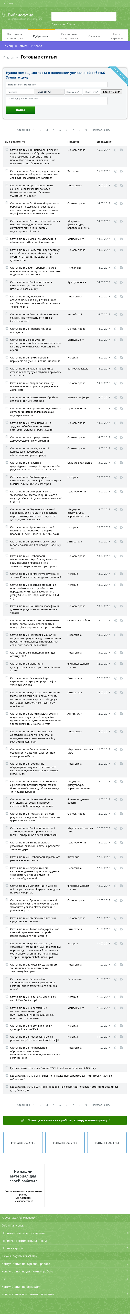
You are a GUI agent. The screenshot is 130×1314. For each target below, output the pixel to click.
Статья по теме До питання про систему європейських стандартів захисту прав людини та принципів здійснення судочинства (35, 255)
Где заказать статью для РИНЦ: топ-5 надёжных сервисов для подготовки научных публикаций (61, 1077)
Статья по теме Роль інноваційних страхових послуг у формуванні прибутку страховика (35, 372)
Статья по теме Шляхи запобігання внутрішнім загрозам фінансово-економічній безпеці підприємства (31, 802)
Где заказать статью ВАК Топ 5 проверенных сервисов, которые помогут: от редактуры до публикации (64, 1088)
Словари (94, 36)
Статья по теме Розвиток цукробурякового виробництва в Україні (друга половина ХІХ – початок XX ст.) (35, 466)
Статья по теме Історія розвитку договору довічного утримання (30, 438)
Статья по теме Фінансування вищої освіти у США (32, 654)
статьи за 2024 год (107, 1143)
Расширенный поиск (63, 24)
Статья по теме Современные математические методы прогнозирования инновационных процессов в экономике (31, 1013)
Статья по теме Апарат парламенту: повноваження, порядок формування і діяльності (34, 386)
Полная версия (12, 1248)
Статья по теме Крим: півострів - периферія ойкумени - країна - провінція (35, 359)
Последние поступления (69, 36)
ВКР (4, 1279)
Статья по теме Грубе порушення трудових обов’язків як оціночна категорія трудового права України (31, 426)
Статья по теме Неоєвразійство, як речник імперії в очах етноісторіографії (34, 1038)
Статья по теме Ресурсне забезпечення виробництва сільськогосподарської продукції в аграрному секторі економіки (35, 624)
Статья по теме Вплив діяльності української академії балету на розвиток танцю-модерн (35, 846)
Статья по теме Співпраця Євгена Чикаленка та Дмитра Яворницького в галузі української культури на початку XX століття (35, 496)
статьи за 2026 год (23, 1143)
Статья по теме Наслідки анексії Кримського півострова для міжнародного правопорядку (29, 451)
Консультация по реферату (21, 1287)
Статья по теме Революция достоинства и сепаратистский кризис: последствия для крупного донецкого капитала (35, 174)
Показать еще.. (101, 129)
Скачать (115, 150)
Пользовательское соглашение (24, 1233)
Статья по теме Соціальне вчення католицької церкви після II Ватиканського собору (31, 285)
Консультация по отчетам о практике (28, 1294)
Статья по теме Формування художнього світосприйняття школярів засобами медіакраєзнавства (35, 412)
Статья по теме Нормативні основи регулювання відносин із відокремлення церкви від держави (35, 817)
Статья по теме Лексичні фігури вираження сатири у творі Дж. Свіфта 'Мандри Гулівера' (33, 681)
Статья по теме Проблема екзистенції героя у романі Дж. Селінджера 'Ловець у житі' (35, 545)
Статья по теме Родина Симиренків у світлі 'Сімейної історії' (33, 998)
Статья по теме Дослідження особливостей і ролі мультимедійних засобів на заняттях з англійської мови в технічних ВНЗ (35, 301)
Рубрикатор (41, 36)
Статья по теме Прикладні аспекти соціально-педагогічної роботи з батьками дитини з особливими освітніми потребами (31, 190)
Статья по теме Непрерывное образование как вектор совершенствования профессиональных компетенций (35, 1052)
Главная (8, 57)
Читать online (121, 150)
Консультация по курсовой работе (26, 1264)
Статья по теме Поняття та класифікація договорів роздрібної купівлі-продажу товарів (34, 609)
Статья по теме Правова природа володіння (30, 330)
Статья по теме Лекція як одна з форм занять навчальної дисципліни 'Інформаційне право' (33, 968)
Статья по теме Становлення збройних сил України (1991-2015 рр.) (34, 399)
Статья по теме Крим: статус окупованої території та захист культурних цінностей (35, 575)
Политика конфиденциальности (24, 1241)
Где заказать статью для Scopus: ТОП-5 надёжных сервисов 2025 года (53, 1068)
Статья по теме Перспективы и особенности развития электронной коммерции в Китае (32, 752)
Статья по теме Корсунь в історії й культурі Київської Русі (31, 1027)
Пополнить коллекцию (15, 36)
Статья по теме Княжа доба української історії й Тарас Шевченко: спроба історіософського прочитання (34, 932)
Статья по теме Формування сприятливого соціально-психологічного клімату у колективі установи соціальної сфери (35, 345)
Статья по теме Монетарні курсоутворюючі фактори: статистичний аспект (35, 667)
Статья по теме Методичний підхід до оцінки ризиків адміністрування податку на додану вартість (35, 889)
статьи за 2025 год (65, 1143)
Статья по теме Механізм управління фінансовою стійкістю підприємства (33, 240)
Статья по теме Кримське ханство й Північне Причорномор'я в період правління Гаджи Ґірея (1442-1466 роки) (34, 530)
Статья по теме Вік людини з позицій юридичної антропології (33, 919)
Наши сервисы (117, 36)
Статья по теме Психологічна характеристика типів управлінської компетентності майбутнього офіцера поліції (33, 984)
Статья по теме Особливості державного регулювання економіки (35, 858)
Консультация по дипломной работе (27, 1271)
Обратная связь (13, 1225)
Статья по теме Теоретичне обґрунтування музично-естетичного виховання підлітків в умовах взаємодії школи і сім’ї (34, 768)
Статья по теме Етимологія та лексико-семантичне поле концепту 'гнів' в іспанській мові (34, 318)
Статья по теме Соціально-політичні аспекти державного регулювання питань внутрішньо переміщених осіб (33, 831)
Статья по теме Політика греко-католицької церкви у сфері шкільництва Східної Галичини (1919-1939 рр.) (35, 480)
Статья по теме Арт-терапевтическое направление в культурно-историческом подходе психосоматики (35, 271)
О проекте (8, 3)
